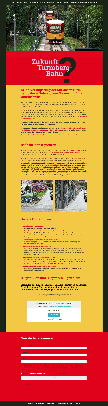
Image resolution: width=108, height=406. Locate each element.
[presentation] (34, 390)
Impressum (50, 403)
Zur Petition (54, 315)
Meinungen (94, 2)
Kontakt (77, 403)
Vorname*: (24, 352)
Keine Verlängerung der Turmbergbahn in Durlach (54, 303)
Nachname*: (25, 359)
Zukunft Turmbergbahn (36, 403)
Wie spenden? (34, 2)
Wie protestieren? (48, 2)
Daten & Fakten (22, 2)
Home (12, 2)
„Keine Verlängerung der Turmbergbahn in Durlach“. (54, 295)
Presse (66, 2)
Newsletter (83, 2)
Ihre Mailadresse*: (27, 345)
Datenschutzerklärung (37, 373)
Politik (59, 2)
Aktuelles (74, 2)
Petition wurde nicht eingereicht (61, 306)
